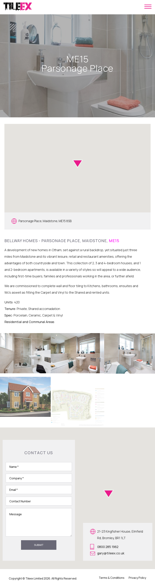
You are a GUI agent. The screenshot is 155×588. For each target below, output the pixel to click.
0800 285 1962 (104, 546)
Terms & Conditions (111, 578)
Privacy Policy (137, 578)
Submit (38, 545)
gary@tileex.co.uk (107, 553)
